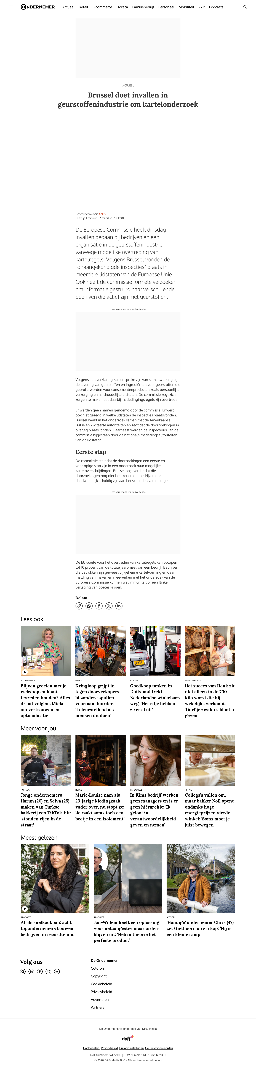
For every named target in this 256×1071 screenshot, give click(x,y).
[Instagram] (48, 971)
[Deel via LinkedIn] (118, 605)
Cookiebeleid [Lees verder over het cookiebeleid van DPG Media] (91, 1048)
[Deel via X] (109, 605)
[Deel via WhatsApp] (89, 605)
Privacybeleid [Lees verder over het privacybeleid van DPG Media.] (109, 1048)
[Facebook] (40, 971)
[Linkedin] (31, 971)
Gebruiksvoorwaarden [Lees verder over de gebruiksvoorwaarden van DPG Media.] (159, 1048)
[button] (131, 1048)
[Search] (244, 6)
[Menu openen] (11, 6)
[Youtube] (57, 971)
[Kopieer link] (79, 605)
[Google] (23, 971)
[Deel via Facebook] (99, 605)
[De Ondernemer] (38, 7)
